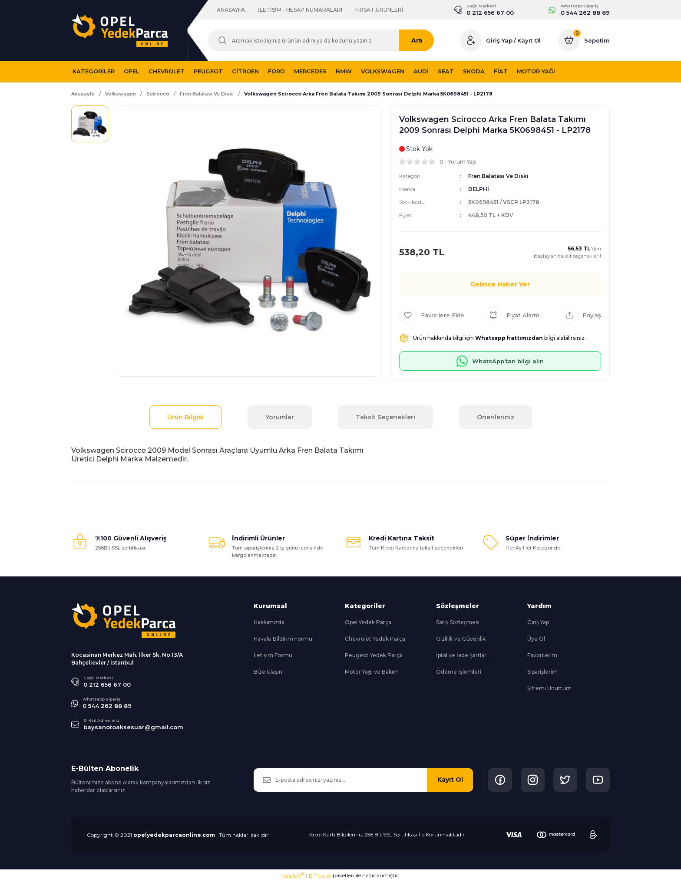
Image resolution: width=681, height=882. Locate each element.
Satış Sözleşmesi (457, 622)
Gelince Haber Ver (500, 284)
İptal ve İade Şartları (462, 655)
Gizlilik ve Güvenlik (461, 638)
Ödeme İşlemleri (458, 671)
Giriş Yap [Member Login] (499, 40)
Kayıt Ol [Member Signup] (529, 40)
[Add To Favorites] (431, 315)
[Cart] (584, 40)
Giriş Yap (538, 622)
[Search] (325, 40)
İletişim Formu (273, 655)
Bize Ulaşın (268, 671)
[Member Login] (471, 40)
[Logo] (119, 30)
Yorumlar (279, 417)
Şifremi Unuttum (549, 688)
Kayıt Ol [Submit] (450, 779)
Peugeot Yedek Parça (374, 655)
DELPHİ (478, 189)
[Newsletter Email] (363, 780)
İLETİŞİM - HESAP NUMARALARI (300, 10)
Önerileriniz (495, 417)
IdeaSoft (292, 875)
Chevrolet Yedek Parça (375, 638)
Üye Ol (536, 638)
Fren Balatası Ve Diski (498, 176)
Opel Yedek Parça (368, 622)
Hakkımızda (269, 622)
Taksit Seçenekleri (385, 417)
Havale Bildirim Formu (283, 638)
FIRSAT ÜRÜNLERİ (379, 10)
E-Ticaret (320, 875)
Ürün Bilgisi (185, 417)
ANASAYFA (231, 10)
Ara (425, 40)
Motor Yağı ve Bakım (372, 671)
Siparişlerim (542, 671)
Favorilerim (542, 655)
